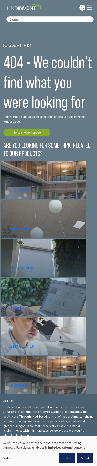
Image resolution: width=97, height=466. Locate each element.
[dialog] (48, 452)
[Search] (50, 19)
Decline (67, 458)
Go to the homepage (27, 132)
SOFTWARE (15, 307)
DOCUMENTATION (18, 385)
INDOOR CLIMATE (18, 190)
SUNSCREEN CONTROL (21, 268)
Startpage (10, 45)
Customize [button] (9, 458)
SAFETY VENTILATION (21, 346)
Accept (85, 458)
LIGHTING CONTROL (20, 229)
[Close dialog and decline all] (94, 440)
